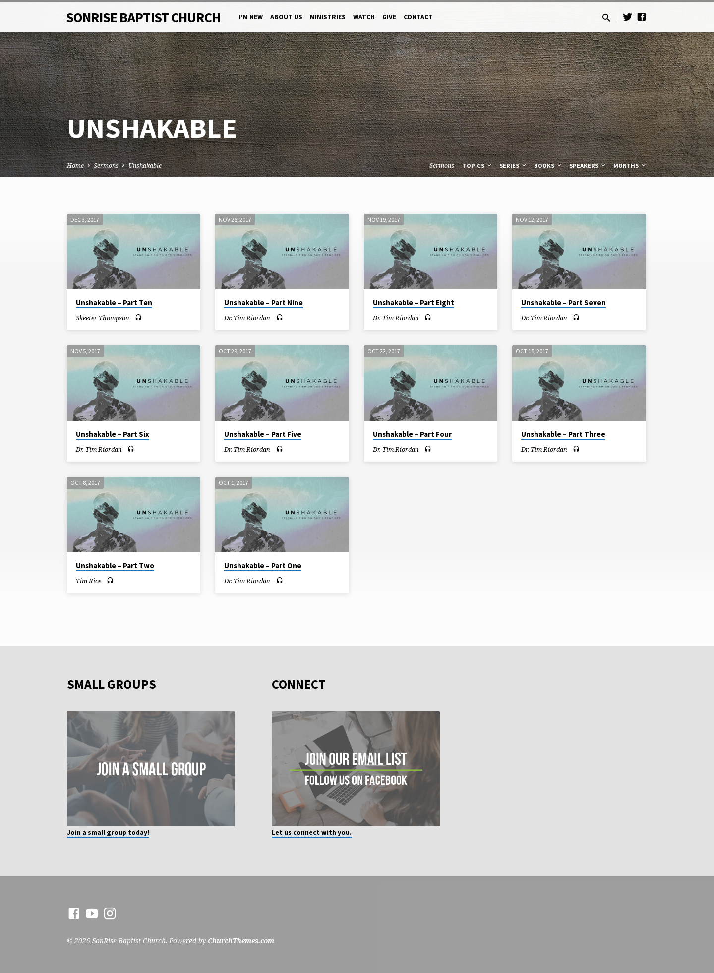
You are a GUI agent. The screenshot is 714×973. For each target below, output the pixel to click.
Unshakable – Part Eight (413, 302)
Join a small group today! (108, 832)
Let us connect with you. (312, 832)
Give (389, 17)
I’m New (251, 17)
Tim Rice (88, 580)
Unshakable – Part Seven (563, 302)
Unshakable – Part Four (412, 434)
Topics (478, 165)
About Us (286, 17)
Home (75, 165)
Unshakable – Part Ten (114, 302)
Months (630, 165)
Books (548, 165)
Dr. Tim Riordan (247, 317)
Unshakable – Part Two (115, 565)
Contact (418, 17)
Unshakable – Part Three (563, 434)
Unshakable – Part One (262, 565)
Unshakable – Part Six (112, 434)
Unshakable (145, 165)
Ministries (328, 17)
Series (513, 165)
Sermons (106, 165)
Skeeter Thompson (102, 317)
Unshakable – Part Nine (263, 302)
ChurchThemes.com (241, 940)
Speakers (588, 165)
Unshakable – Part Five (262, 434)
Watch (364, 17)
